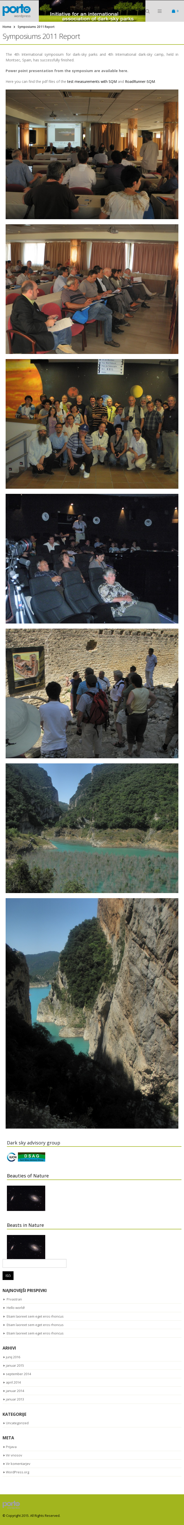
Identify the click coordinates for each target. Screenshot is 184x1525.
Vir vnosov (14, 1455)
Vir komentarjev (18, 1463)
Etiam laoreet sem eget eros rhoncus (35, 1316)
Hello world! (16, 1307)
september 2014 (18, 1374)
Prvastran (14, 1299)
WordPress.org (17, 1472)
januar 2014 (15, 1390)
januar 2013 (15, 1399)
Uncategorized (17, 1423)
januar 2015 (15, 1365)
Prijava (11, 1446)
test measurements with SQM (92, 81)
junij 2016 (13, 1357)
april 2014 (13, 1382)
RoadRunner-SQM (140, 81)
